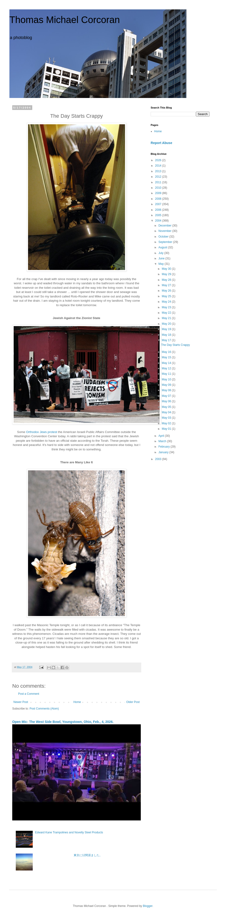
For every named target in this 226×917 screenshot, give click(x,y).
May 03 (167, 417)
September (165, 242)
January (163, 452)
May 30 (167, 268)
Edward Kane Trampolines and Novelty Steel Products (69, 832)
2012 (158, 176)
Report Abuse (161, 143)
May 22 (167, 312)
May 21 (167, 318)
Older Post (133, 702)
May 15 (167, 357)
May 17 (167, 340)
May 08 (167, 390)
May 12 (167, 368)
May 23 (167, 307)
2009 (158, 193)
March (162, 441)
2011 (158, 182)
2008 (158, 198)
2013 (158, 171)
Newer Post (20, 702)
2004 (158, 220)
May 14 (167, 363)
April (161, 435)
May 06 (167, 401)
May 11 (167, 373)
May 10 (167, 379)
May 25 (167, 296)
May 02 (167, 423)
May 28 (167, 279)
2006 (158, 209)
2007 (158, 204)
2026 (158, 160)
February (164, 446)
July (161, 253)
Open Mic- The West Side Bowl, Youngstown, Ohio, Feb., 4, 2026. (62, 722)
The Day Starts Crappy (175, 345)
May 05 (167, 407)
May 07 (167, 396)
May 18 (167, 334)
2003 (158, 459)
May (161, 263)
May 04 (167, 412)
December (165, 225)
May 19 (167, 329)
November (165, 231)
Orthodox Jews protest (41, 432)
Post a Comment (28, 693)
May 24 (167, 301)
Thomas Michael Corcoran (64, 20)
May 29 (167, 274)
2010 (158, 187)
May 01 (167, 428)
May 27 (167, 285)
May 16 (167, 352)
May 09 (167, 384)
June (161, 258)
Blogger (148, 906)
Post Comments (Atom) (44, 708)
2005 (158, 215)
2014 (158, 165)
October (163, 236)
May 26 (167, 290)
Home (77, 702)
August (163, 247)
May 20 (167, 323)
